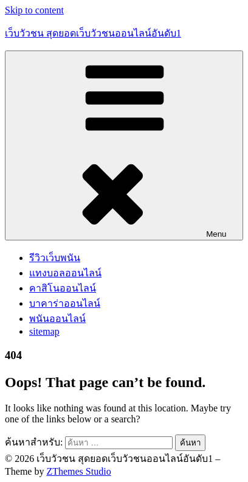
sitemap (44, 331)
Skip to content (34, 10)
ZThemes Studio (78, 471)
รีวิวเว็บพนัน (54, 258)
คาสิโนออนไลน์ (62, 288)
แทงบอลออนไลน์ (65, 273)
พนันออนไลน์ (57, 318)
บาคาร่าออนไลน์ (64, 303)
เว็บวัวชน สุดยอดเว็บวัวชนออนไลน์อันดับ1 (93, 33)
